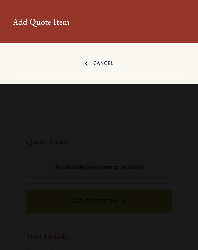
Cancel (103, 63)
